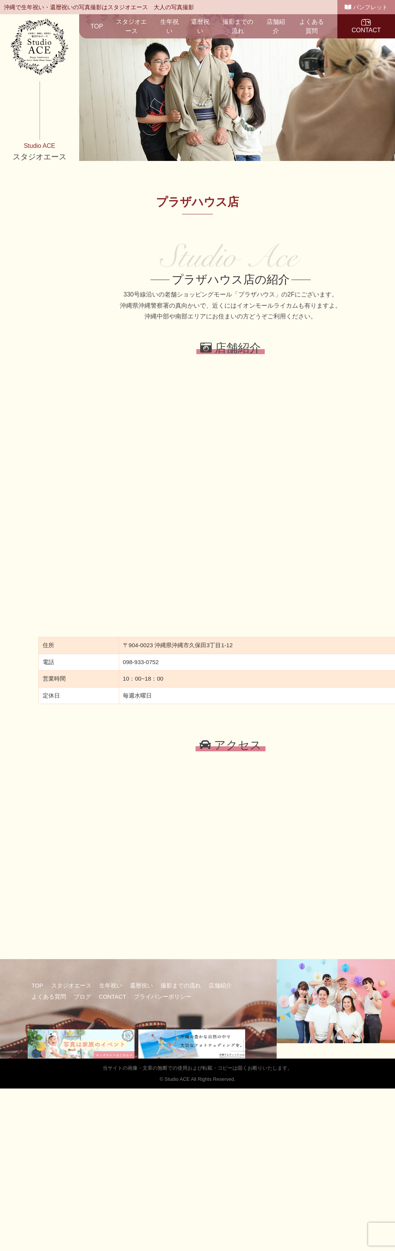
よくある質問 (311, 26)
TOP (97, 26)
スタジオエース (131, 26)
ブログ (82, 996)
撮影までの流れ (237, 26)
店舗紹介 (276, 26)
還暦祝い (200, 26)
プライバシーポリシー (162, 996)
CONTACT (366, 25)
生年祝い (169, 26)
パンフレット (366, 7)
